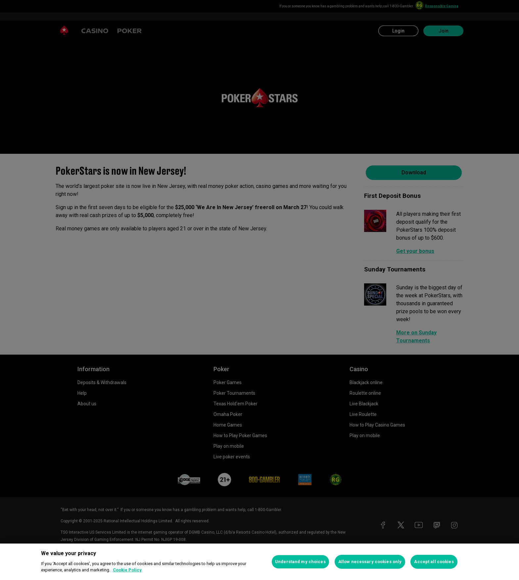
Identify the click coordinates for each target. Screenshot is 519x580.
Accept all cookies (433, 561)
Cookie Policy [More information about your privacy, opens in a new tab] (127, 569)
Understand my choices (300, 561)
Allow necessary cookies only (370, 561)
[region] (259, 562)
